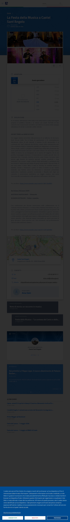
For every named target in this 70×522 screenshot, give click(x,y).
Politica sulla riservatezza (12, 512)
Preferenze (57, 518)
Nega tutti (35, 518)
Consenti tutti (12, 518)
